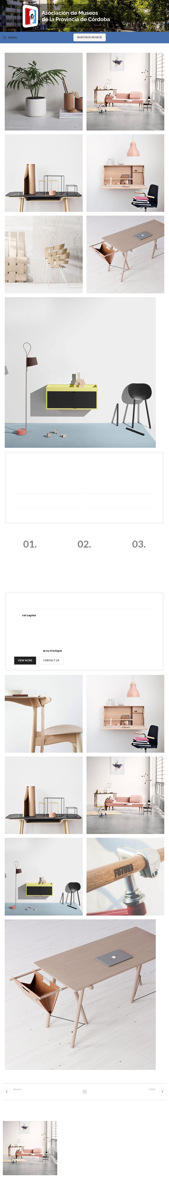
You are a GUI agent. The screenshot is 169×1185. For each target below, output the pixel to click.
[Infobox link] (30, 558)
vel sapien (29, 615)
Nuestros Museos (89, 37)
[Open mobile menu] (10, 37)
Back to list (84, 1092)
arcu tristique (52, 650)
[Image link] (80, 372)
